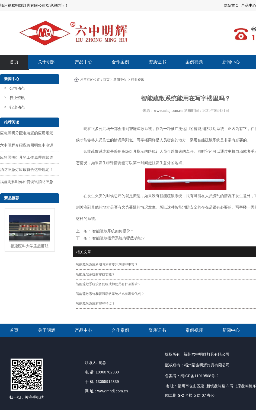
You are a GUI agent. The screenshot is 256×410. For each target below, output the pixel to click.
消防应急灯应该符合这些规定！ (26, 169)
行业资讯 (17, 98)
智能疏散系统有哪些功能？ (95, 274)
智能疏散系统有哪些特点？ (95, 303)
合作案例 (120, 62)
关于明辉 (46, 62)
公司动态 (17, 88)
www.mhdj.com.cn (168, 111)
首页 (14, 62)
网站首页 (231, 5)
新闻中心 (231, 62)
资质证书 (157, 62)
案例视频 (194, 62)
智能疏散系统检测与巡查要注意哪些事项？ (107, 264)
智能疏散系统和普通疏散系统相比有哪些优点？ (110, 294)
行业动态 (17, 107)
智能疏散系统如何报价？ (112, 231)
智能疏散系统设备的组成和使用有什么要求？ (108, 284)
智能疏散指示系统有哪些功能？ (118, 238)
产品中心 (83, 62)
